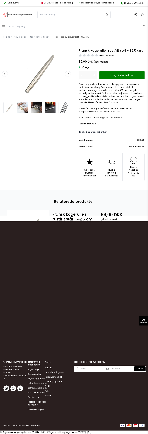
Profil (47, 386)
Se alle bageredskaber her (93, 132)
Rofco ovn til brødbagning (34, 363)
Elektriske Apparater (37, 383)
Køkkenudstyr (34, 374)
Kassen (48, 395)
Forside (48, 367)
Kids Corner (33, 397)
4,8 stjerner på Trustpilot (132, 3)
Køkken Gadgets (36, 409)
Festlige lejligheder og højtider (37, 403)
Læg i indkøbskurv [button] (122, 75)
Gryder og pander (36, 378)
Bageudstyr (33, 369)
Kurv (47, 390)
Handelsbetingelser (54, 372)
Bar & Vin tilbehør (36, 392)
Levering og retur (53, 381)
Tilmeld (140, 368)
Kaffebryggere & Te (38, 387)
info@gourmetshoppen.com (17, 361)
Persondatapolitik (53, 376)
